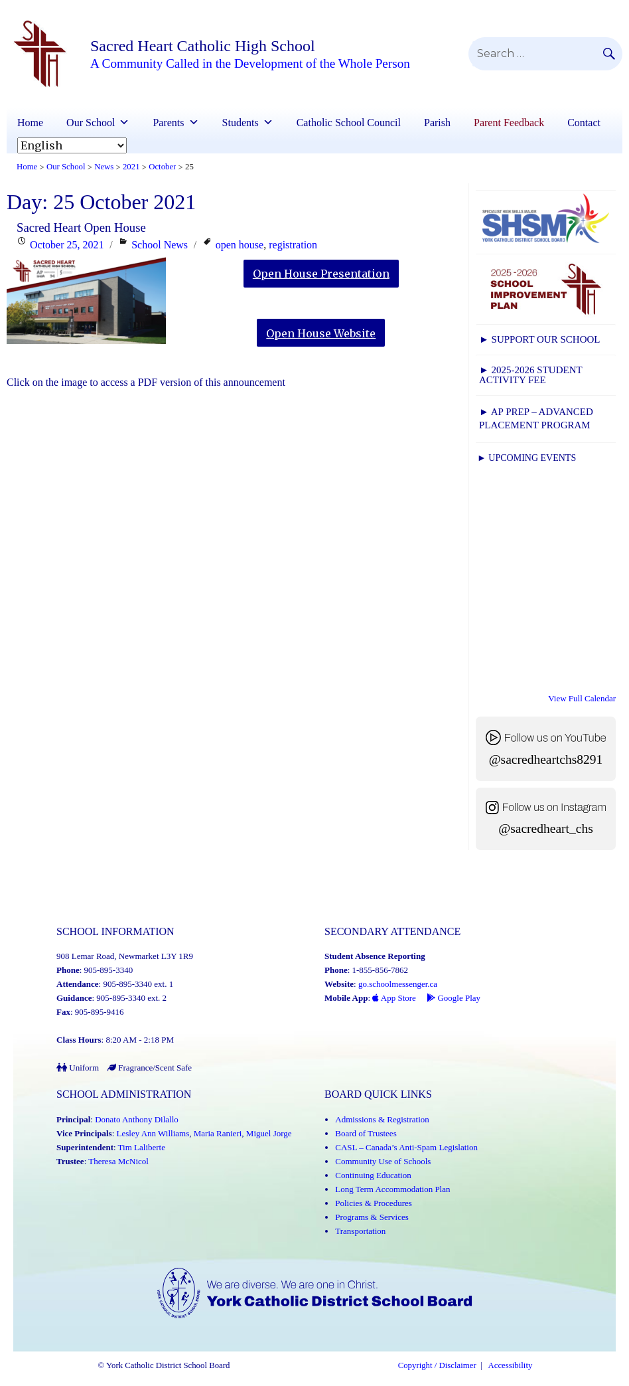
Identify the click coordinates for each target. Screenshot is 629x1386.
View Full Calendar (582, 698)
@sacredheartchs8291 (546, 759)
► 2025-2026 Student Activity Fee (531, 375)
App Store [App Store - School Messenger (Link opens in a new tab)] (394, 998)
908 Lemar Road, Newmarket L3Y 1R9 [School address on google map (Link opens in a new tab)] (124, 956)
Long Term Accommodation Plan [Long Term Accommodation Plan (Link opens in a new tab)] (392, 1189)
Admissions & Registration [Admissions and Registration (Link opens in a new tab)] (382, 1119)
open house (239, 244)
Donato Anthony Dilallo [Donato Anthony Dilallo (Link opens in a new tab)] (136, 1119)
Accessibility (510, 1365)
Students (247, 122)
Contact (583, 122)
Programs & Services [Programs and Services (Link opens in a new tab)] (371, 1217)
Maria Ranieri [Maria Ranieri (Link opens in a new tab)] (218, 1133)
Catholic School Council (349, 122)
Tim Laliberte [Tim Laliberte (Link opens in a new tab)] (141, 1147)
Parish (437, 122)
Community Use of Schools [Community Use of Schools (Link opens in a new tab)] (383, 1161)
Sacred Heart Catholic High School (202, 45)
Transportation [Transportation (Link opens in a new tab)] (360, 1231)
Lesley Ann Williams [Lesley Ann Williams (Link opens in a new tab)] (153, 1133)
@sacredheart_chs (545, 828)
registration (293, 244)
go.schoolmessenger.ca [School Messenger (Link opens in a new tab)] (397, 984)
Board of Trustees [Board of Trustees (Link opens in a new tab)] (365, 1133)
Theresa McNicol (118, 1161)
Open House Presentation (321, 273)
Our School (97, 122)
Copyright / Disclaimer (437, 1365)
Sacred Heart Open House (81, 227)
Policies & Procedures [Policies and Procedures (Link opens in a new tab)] (373, 1203)
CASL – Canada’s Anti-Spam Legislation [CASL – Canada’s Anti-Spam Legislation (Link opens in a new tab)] (406, 1147)
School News (159, 244)
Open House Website (321, 333)
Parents (175, 122)
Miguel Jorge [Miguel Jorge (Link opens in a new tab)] (269, 1133)
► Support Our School (539, 339)
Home (30, 122)
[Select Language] (72, 145)
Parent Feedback (509, 122)
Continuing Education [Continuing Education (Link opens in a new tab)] (373, 1175)
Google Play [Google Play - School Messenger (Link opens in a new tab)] (453, 998)
